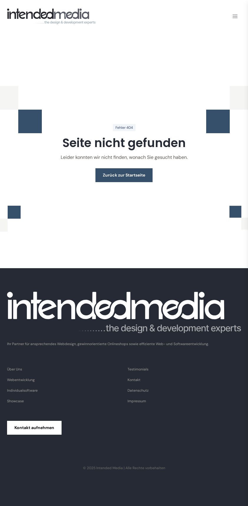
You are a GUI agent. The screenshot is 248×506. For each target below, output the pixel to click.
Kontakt (134, 380)
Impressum (137, 401)
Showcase (15, 401)
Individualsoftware (22, 390)
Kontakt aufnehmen (34, 427)
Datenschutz (138, 390)
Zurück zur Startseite (124, 175)
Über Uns (14, 369)
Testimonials (138, 369)
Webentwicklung (21, 380)
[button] (235, 16)
